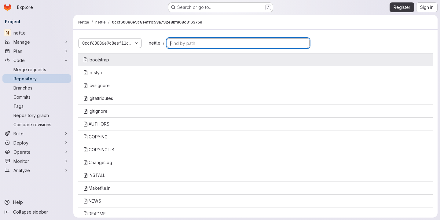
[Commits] (36, 97)
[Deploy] (36, 142)
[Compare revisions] (36, 124)
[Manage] (36, 42)
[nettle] (36, 32)
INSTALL (94, 175)
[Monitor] (36, 161)
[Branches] (36, 87)
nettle (154, 43)
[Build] (36, 133)
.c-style (93, 72)
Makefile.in (97, 188)
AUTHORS (96, 124)
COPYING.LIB (98, 149)
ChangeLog (97, 162)
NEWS (92, 201)
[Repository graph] (36, 115)
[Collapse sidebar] (36, 212)
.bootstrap (96, 59)
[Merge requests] (36, 69)
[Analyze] (36, 170)
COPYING (95, 136)
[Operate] (36, 152)
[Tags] (36, 106)
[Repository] (36, 78)
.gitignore (95, 111)
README (94, 213)
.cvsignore (96, 85)
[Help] (36, 202)
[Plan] (36, 51)
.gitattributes (98, 98)
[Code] (36, 60)
